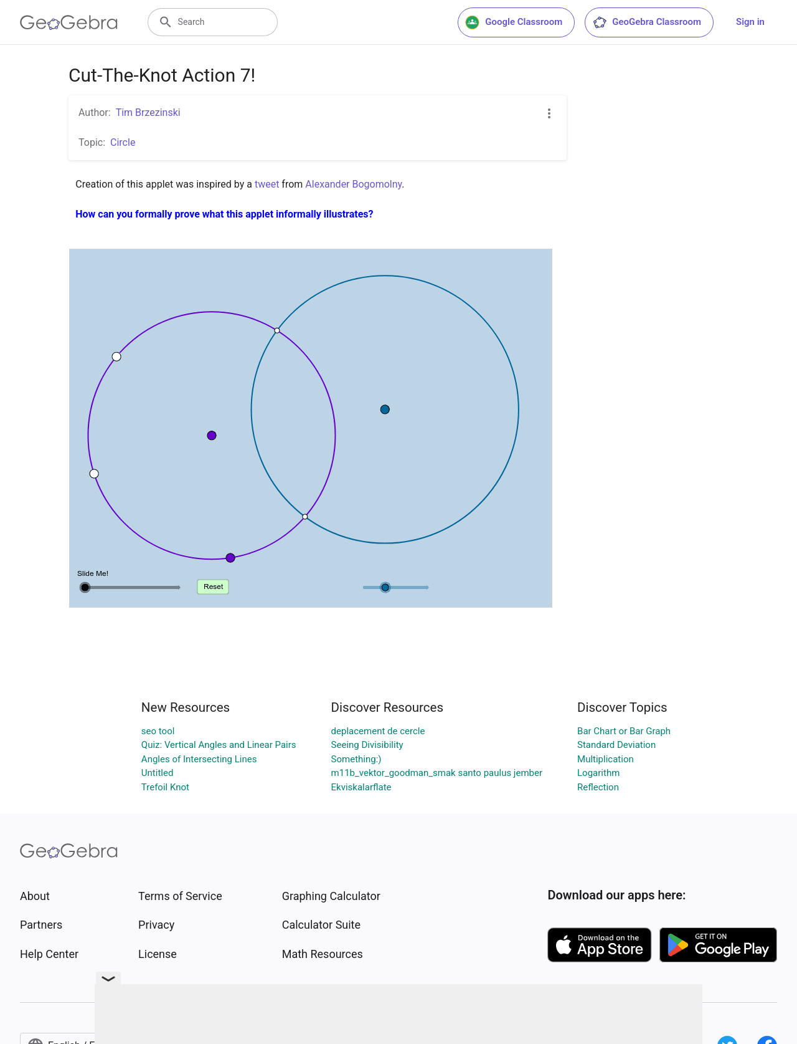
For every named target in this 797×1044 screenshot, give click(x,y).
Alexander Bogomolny (353, 184)
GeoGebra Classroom (646, 22)
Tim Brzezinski (148, 112)
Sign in (750, 21)
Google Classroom (513, 22)
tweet (267, 184)
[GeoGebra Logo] (69, 22)
